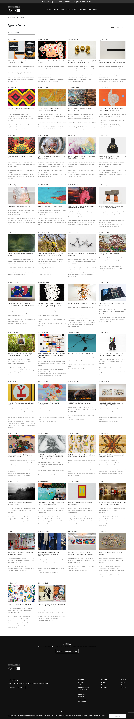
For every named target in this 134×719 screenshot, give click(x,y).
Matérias (123, 685)
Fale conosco (104, 687)
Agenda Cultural (65, 9)
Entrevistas (123, 687)
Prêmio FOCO (81, 682)
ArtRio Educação (82, 689)
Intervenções (81, 694)
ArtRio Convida (82, 699)
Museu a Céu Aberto (83, 687)
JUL (118, 27)
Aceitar (117, 716)
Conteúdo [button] (74, 9)
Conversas (83, 9)
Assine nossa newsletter (67, 651)
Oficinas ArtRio (82, 701)
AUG (123, 27)
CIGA (79, 685)
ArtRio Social (81, 692)
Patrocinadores (92, 9)
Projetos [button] (55, 9)
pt (124, 9)
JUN (112, 27)
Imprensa (103, 685)
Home (10, 17)
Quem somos (104, 682)
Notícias (123, 682)
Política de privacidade (67, 712)
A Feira (49, 9)
